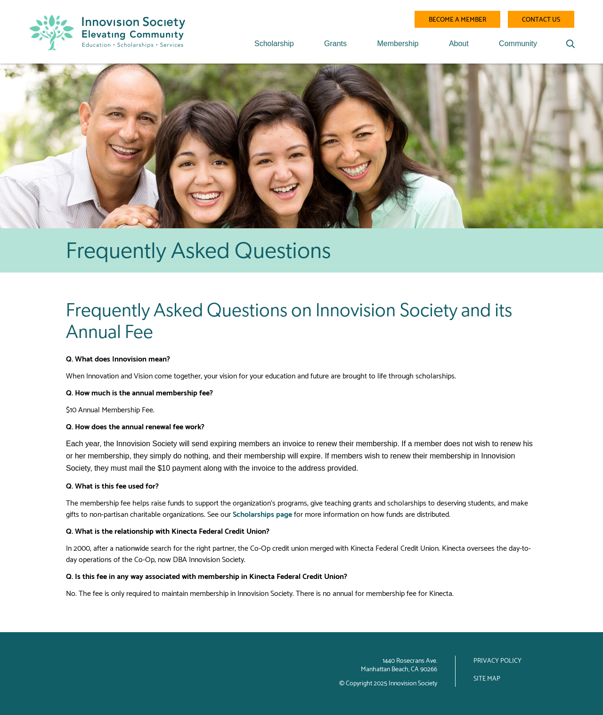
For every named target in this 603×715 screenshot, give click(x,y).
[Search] (570, 43)
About (459, 44)
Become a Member (457, 18)
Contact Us (541, 18)
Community (518, 44)
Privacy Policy (497, 660)
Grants (335, 44)
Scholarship (274, 44)
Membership (397, 44)
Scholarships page (262, 513)
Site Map (486, 678)
